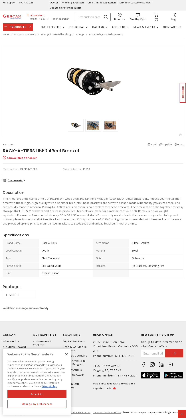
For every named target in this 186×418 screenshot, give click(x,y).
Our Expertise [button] (51, 27)
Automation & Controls (42, 343)
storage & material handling (56, 34)
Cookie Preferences (80, 412)
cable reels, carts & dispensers (106, 34)
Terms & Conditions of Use (107, 412)
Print (180, 144)
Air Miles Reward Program (14, 348)
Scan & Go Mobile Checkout (75, 348)
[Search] (93, 17)
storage (80, 34)
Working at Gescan (73, 2)
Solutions (71, 335)
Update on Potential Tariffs (65, 7)
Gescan (9, 335)
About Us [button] (119, 27)
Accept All (37, 394)
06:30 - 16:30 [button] (37, 18)
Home (6, 34)
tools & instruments (25, 34)
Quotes (54, 2)
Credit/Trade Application (102, 2)
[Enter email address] (153, 353)
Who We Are (11, 341)
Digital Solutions (74, 341)
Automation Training (71, 385)
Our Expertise (44, 335)
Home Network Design (73, 376)
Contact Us (172, 27)
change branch (61, 18)
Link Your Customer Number (135, 2)
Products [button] (18, 27)
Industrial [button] (76, 27)
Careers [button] (98, 27)
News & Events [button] (144, 27)
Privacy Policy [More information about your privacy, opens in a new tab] (49, 386)
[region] (37, 382)
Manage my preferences (37, 403)
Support (12, 2)
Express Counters (75, 355)
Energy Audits (72, 369)
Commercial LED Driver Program (74, 362)
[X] (66, 354)
